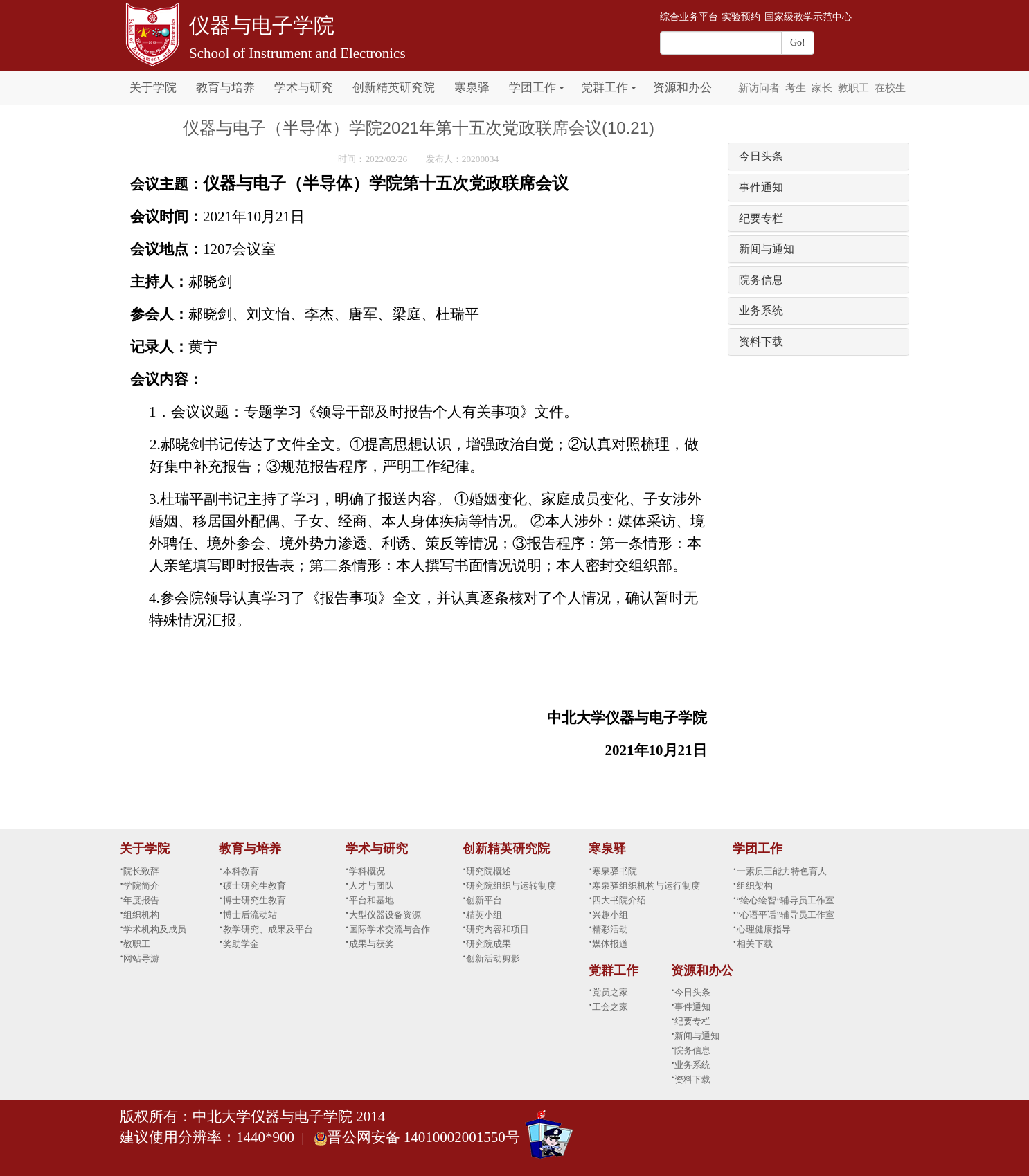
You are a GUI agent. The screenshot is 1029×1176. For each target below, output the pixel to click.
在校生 (890, 87)
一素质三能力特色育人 (782, 871)
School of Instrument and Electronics (297, 53)
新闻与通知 (766, 249)
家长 (822, 87)
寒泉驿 (472, 87)
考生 (795, 87)
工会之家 (610, 1007)
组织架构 (755, 885)
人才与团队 (371, 885)
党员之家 (610, 992)
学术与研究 (303, 87)
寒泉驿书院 (614, 871)
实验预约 (741, 17)
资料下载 (761, 341)
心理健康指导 (764, 929)
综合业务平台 (689, 17)
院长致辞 (141, 871)
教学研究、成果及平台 (268, 929)
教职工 (853, 87)
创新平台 (484, 900)
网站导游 (141, 958)
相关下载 (755, 944)
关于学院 (153, 87)
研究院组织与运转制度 (511, 885)
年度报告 (141, 900)
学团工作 (532, 87)
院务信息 (761, 280)
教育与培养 (225, 87)
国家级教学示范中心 (808, 17)
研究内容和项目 (497, 929)
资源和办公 (682, 87)
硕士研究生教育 (254, 885)
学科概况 (367, 871)
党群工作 (604, 87)
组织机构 (141, 915)
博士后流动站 (250, 915)
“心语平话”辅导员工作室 (786, 915)
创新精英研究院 (393, 87)
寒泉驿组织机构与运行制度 (646, 885)
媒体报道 (610, 944)
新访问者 (759, 87)
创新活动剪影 (493, 958)
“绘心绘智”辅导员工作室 (786, 900)
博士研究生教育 (254, 900)
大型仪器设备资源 (385, 915)
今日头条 (761, 156)
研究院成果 (488, 944)
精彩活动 (610, 929)
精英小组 (484, 915)
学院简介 (141, 885)
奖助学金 (241, 944)
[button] (561, 80)
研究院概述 (488, 871)
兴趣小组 (610, 915)
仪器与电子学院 (261, 25)
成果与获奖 (371, 944)
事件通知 (761, 187)
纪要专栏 (761, 218)
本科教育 (241, 871)
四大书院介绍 (619, 900)
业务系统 (761, 310)
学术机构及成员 (154, 929)
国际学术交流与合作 (389, 929)
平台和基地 (371, 900)
